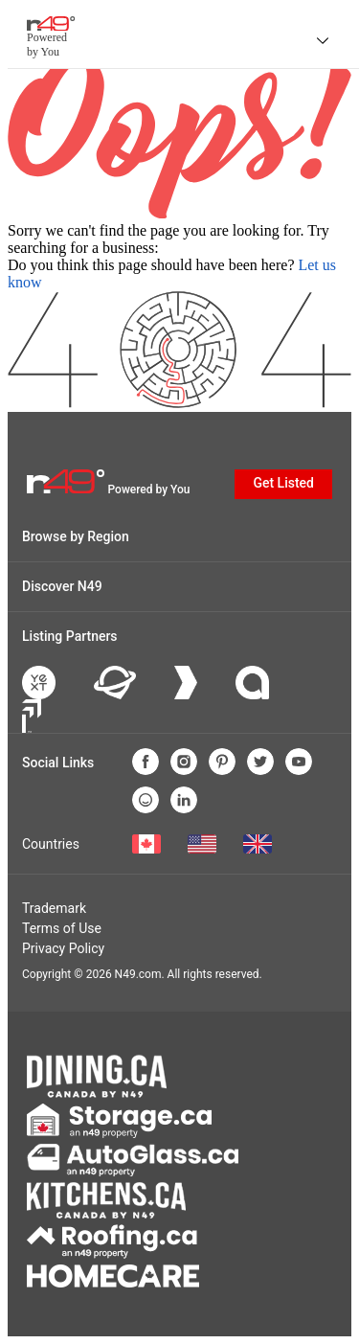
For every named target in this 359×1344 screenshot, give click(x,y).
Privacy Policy (63, 948)
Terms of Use (61, 928)
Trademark (54, 908)
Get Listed (283, 482)
